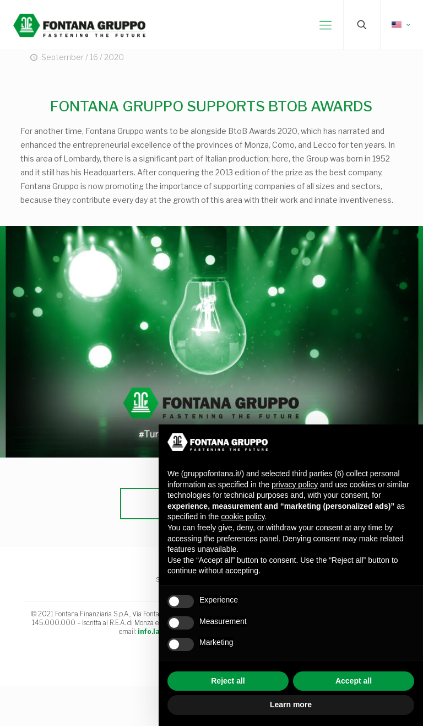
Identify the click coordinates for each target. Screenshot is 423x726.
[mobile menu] (325, 24)
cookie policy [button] (242, 516)
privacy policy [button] (295, 484)
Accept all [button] (353, 680)
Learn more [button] (291, 704)
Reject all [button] (228, 680)
